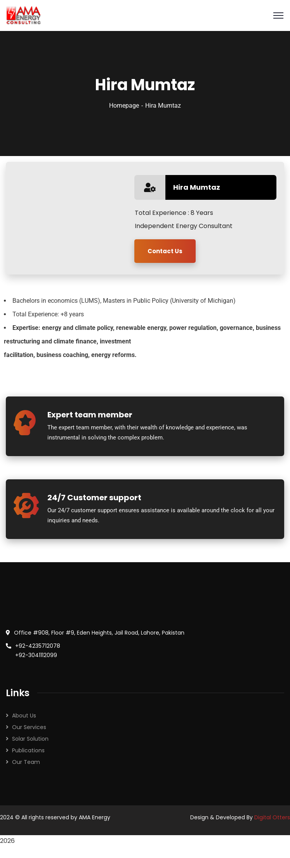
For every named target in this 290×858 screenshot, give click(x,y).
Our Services (29, 727)
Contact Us (165, 251)
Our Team (26, 762)
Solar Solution (30, 739)
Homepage (124, 105)
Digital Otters (272, 817)
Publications (28, 750)
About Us (24, 715)
